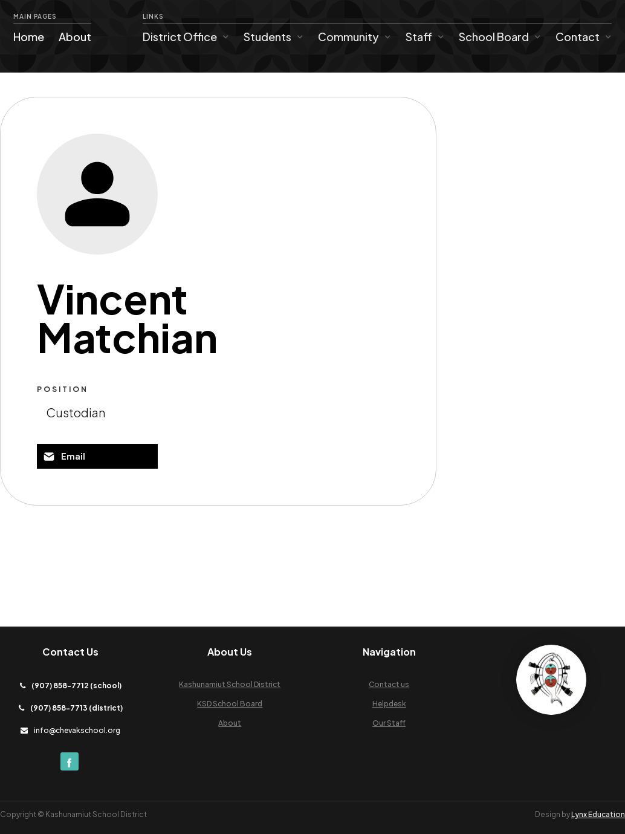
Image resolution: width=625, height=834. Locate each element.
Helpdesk (389, 703)
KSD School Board (229, 703)
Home (28, 37)
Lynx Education (598, 814)
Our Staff (389, 723)
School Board (494, 37)
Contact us (389, 684)
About (75, 37)
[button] (186, 37)
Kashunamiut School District (229, 684)
